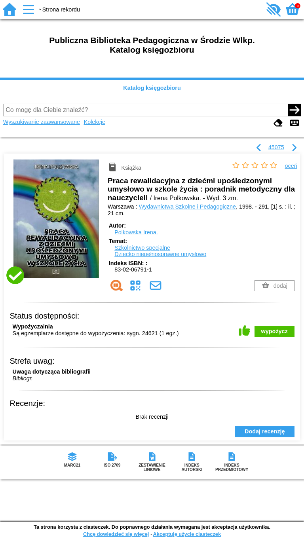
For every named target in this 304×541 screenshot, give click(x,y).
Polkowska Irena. (136, 232)
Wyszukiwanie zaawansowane (41, 122)
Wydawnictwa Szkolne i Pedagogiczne (187, 206)
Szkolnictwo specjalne (142, 248)
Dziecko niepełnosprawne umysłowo (160, 254)
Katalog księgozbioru (152, 88)
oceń (291, 166)
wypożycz (274, 331)
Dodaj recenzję (265, 431)
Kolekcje (94, 122)
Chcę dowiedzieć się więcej (116, 534)
